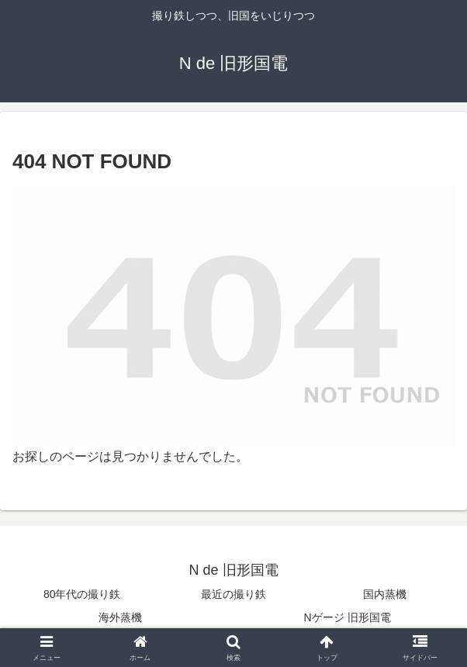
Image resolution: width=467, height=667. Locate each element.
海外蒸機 (120, 617)
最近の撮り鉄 (233, 594)
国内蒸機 (384, 594)
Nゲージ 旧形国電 (347, 617)
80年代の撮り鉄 (82, 594)
